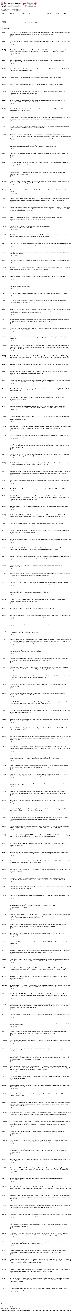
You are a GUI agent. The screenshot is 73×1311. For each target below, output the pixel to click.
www (16, 193)
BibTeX (12, 35)
